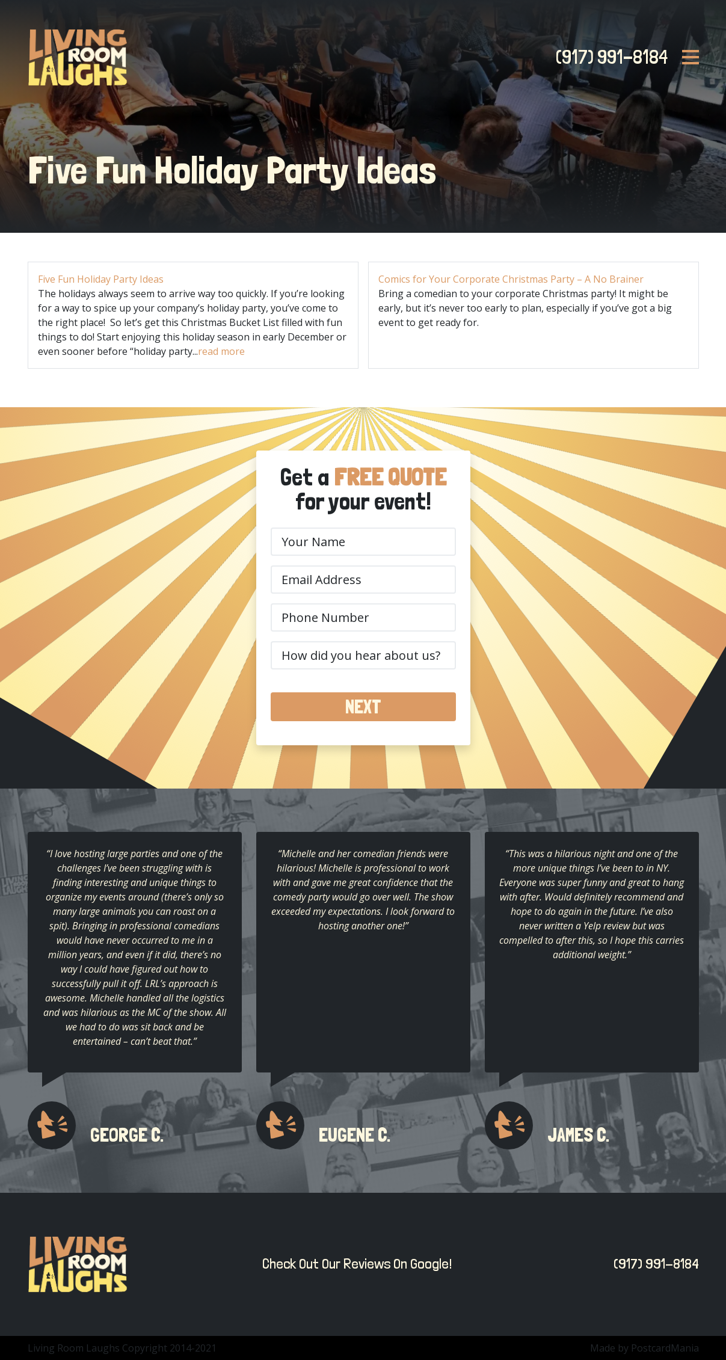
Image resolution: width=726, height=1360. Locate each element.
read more (221, 351)
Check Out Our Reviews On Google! (354, 1263)
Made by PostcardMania (644, 1348)
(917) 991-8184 (608, 57)
